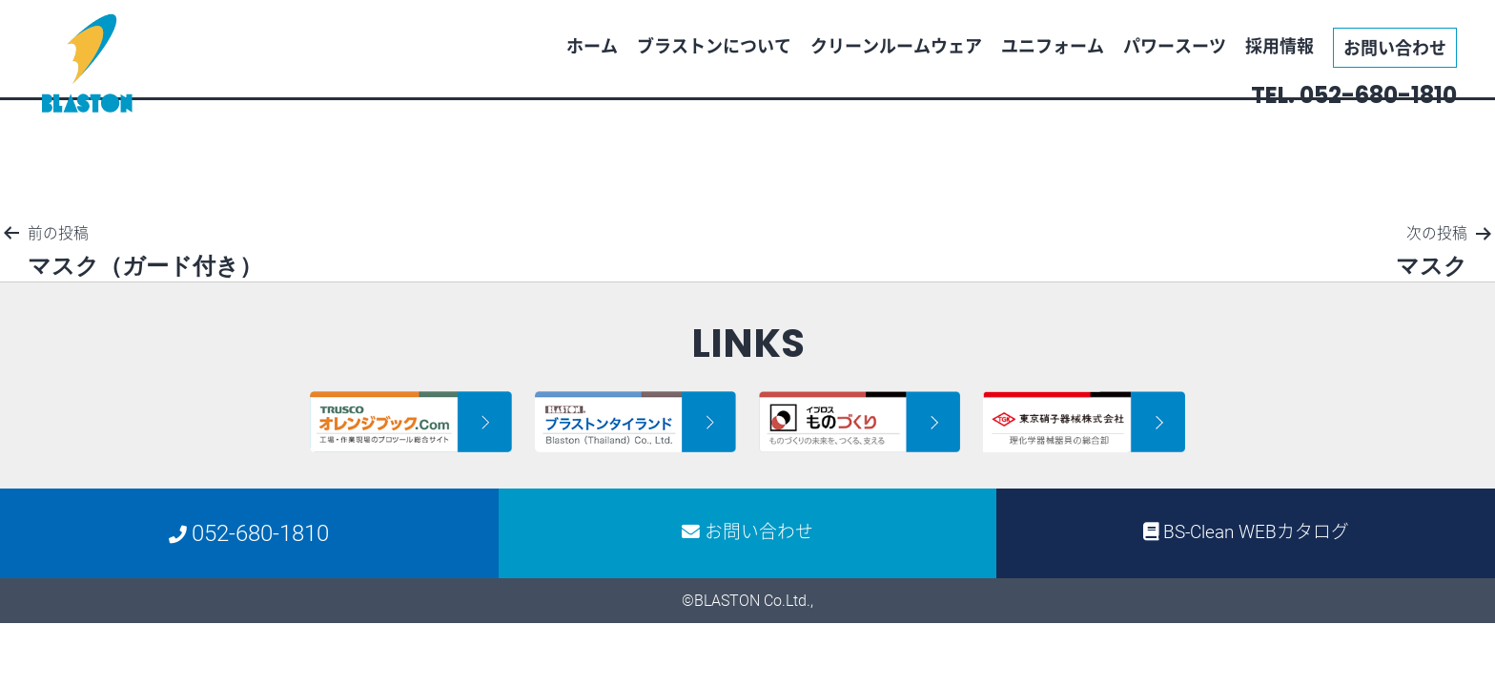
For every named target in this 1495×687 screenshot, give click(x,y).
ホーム (592, 45)
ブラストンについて (714, 45)
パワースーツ (1174, 45)
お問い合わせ (1394, 47)
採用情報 (1279, 45)
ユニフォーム (1052, 45)
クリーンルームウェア (896, 45)
